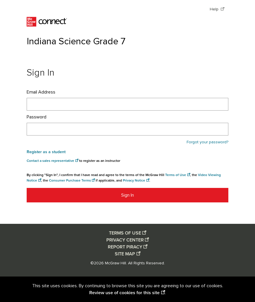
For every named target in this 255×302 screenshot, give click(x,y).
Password (36, 117)
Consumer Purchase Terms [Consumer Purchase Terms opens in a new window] (70, 180)
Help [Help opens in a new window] (215, 9)
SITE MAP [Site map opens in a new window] (125, 254)
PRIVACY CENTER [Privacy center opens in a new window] (125, 240)
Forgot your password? (207, 142)
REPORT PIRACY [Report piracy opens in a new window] (125, 247)
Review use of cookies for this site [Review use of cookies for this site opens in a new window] (124, 293)
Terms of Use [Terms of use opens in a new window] (175, 175)
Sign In (127, 195)
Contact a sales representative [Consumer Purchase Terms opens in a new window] (50, 161)
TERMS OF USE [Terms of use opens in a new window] (125, 233)
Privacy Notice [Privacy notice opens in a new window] (134, 180)
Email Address (41, 92)
